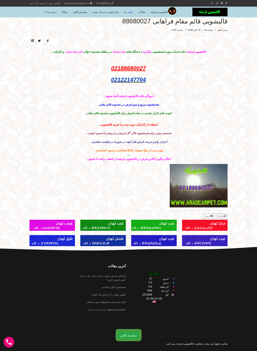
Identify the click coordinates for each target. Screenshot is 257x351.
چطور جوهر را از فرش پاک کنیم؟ (109, 294)
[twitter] (222, 3)
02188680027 (128, 68)
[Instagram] (217, 3)
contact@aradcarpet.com (76, 3)
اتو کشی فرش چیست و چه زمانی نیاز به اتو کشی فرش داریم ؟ (103, 277)
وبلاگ (64, 12)
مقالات (141, 12)
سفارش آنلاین (80, 12)
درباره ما (51, 12)
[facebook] (226, 3)
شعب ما (128, 12)
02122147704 (128, 79)
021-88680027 (103, 3)
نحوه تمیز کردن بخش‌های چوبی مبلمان (106, 301)
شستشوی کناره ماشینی (113, 287)
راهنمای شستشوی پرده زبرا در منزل (107, 309)
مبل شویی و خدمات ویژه (106, 12)
